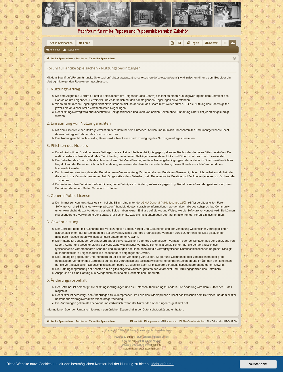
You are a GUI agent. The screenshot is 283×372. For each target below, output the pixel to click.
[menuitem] (172, 43)
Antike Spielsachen (61, 43)
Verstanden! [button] (258, 364)
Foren (86, 43)
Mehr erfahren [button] (162, 364)
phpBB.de (156, 345)
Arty (134, 341)
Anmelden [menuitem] (226, 43)
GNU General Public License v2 (162, 202)
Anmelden (55, 49)
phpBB (130, 337)
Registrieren (73, 49)
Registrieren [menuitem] (233, 43)
